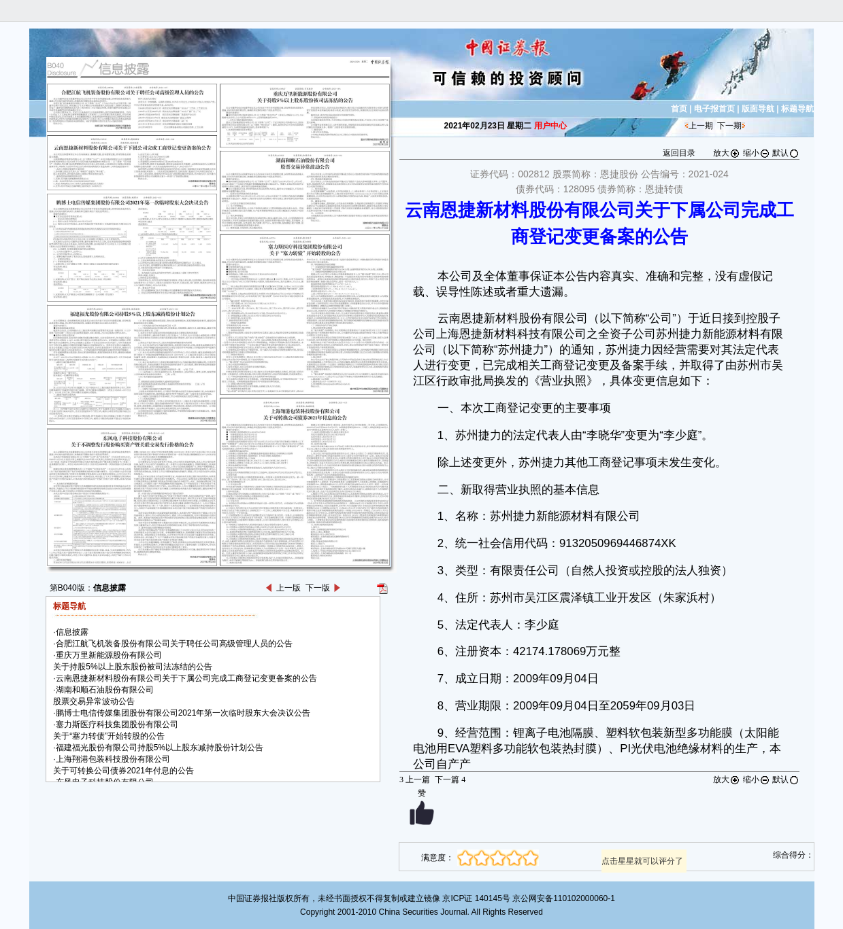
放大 (726, 153)
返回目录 (679, 153)
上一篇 (414, 779)
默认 (785, 153)
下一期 (729, 125)
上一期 (701, 125)
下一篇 (450, 779)
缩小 (756, 153)
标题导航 (797, 108)
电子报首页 (714, 108)
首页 (679, 108)
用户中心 (550, 125)
